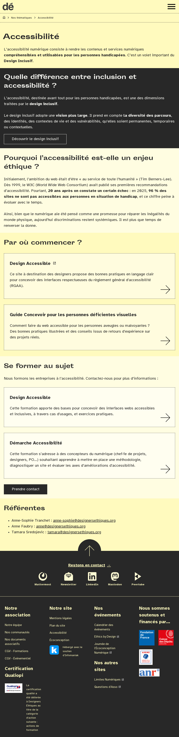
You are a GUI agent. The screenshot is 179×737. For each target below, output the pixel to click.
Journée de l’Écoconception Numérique (104, 648)
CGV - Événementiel (18, 658)
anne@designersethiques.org (60, 526)
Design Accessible (31, 263)
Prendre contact (25, 489)
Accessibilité (58, 632)
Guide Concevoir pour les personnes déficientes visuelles (73, 314)
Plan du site (57, 625)
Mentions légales (61, 618)
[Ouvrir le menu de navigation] (171, 6)
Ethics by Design (105, 636)
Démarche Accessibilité (36, 443)
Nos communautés (17, 632)
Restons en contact (86, 565)
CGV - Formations (16, 651)
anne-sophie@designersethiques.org (84, 521)
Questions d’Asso (105, 687)
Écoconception (59, 640)
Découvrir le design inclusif (35, 139)
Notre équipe (13, 625)
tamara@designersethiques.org (74, 532)
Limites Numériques (107, 679)
